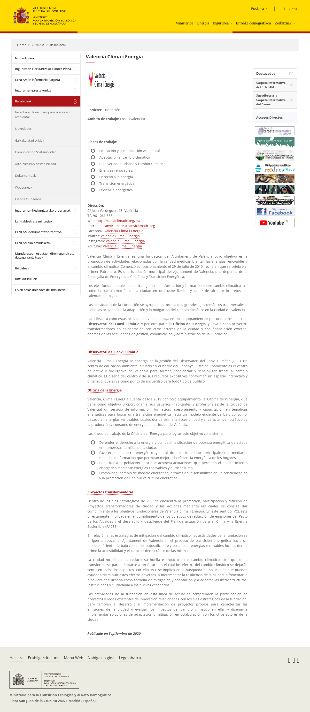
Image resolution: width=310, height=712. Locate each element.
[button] (232, 23)
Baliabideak (58, 45)
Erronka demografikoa (253, 23)
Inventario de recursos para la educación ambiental (44, 114)
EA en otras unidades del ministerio (40, 290)
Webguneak (23, 187)
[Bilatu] (288, 9)
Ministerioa (184, 23)
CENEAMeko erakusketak (33, 243)
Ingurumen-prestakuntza (33, 90)
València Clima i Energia (123, 231)
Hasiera (16, 657)
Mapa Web (73, 657)
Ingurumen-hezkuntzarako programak (42, 210)
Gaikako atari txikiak (29, 140)
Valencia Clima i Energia (120, 236)
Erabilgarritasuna (44, 657)
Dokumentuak (25, 175)
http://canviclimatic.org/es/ (118, 220)
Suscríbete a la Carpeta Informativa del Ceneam (271, 99)
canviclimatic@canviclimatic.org (129, 225)
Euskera (257, 8)
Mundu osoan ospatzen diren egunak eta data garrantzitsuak (44, 255)
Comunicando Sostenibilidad (35, 152)
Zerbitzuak (283, 23)
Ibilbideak (22, 268)
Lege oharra (130, 657)
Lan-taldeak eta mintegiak (33, 221)
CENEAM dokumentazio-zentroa (38, 232)
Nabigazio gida (101, 657)
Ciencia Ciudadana (28, 199)
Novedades (23, 128)
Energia (203, 23)
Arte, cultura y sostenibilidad (35, 164)
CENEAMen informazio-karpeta (37, 79)
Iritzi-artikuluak (26, 279)
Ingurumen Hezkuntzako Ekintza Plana (43, 69)
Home (21, 45)
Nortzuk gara (24, 58)
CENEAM (38, 45)
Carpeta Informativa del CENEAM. (271, 85)
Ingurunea (221, 23)
